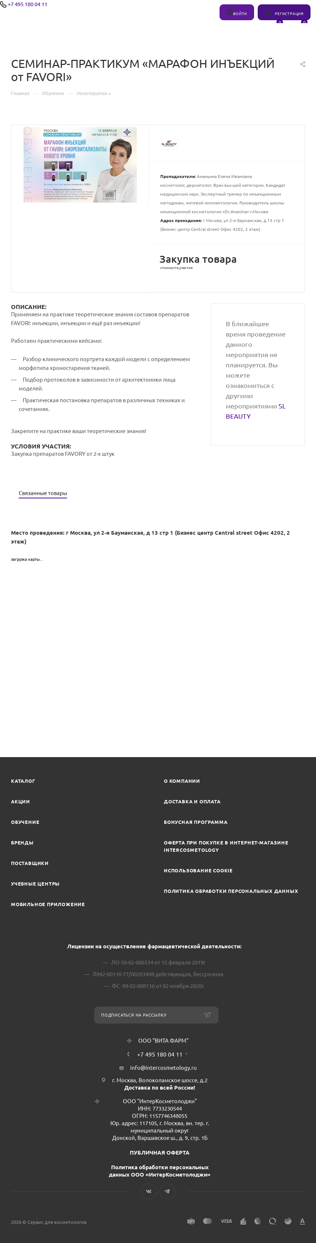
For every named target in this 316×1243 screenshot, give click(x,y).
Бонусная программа (195, 822)
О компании (182, 781)
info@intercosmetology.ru (163, 1068)
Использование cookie (198, 870)
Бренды (22, 842)
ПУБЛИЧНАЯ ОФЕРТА (160, 1152)
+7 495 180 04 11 (27, 4)
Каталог (23, 781)
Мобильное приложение (48, 904)
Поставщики (30, 863)
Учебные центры (35, 883)
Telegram (167, 1191)
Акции (20, 801)
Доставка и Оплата (192, 801)
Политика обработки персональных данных (231, 891)
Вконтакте (149, 1191)
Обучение (25, 822)
